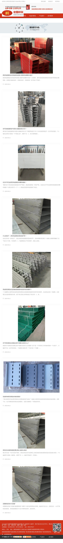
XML (9, 525)
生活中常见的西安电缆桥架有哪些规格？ (14, 182)
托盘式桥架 (32, 15)
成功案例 (50, 15)
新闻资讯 (23, 541)
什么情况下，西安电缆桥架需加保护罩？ (14, 236)
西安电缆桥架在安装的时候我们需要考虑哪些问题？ (18, 75)
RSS (5, 525)
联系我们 (57, 1)
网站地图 (43, 1)
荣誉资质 (15, 541)
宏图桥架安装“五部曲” (9, 503)
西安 (25, 525)
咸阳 (22, 525)
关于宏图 (32, 541)
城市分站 (13, 525)
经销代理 (6, 541)
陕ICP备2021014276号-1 (41, 524)
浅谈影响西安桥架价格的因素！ (12, 396)
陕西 (18, 525)
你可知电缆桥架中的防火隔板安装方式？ (14, 128)
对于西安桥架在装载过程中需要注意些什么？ (16, 343)
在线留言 (50, 1)
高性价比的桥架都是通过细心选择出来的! (15, 450)
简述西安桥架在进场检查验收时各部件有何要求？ (17, 289)
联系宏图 (41, 541)
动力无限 (10, 536)
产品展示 (41, 15)
